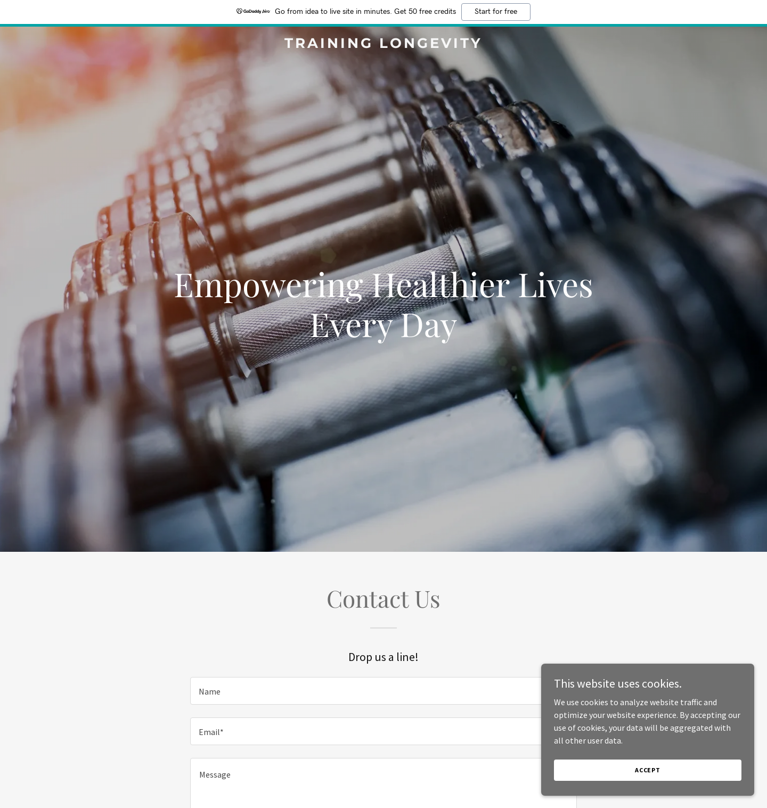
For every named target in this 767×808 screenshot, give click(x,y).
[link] (383, 44)
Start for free (496, 11)
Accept (647, 770)
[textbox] (383, 691)
